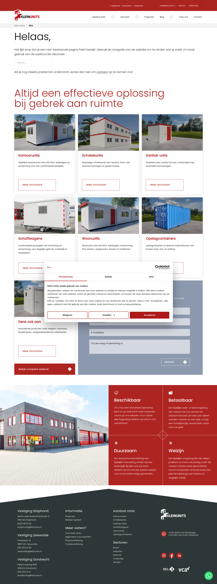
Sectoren (125, 17)
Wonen (117, 562)
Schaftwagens (120, 527)
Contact (198, 17)
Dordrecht (127, 6)
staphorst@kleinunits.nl (29, 527)
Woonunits (118, 530)
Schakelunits (119, 519)
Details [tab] (108, 276)
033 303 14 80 (24, 547)
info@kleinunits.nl (167, 5)
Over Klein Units (73, 533)
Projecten (149, 17)
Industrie (117, 551)
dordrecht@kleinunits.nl (29, 575)
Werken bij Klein (73, 519)
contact (102, 72)
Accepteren (149, 315)
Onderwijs (118, 558)
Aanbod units (98, 17)
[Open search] (201, 5)
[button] (208, 575)
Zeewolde (139, 6)
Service (182, 5)
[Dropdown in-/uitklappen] (111, 17)
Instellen (109, 315)
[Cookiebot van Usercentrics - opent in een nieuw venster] (157, 267)
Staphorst (115, 6)
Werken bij (193, 5)
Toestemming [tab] (66, 276)
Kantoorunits (119, 516)
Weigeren (67, 315)
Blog (162, 17)
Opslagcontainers (122, 534)
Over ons (183, 17)
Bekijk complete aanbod (34, 369)
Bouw (116, 547)
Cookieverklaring (74, 544)
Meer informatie (32, 184)
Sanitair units (120, 523)
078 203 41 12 (24, 571)
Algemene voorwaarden (78, 536)
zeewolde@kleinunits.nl (29, 551)
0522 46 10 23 (24, 523)
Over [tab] (151, 276)
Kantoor (117, 554)
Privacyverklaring (74, 540)
